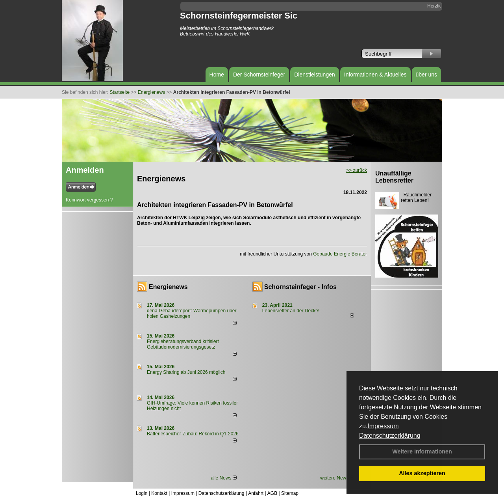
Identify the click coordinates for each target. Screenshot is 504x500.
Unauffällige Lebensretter (394, 177)
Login (141, 493)
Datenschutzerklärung (390, 435)
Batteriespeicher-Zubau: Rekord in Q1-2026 (193, 434)
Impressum (382, 426)
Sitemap (289, 493)
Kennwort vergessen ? (89, 200)
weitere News (337, 478)
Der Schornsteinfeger (259, 74)
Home (216, 74)
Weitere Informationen (422, 451)
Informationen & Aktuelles (375, 74)
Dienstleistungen (314, 74)
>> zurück (356, 170)
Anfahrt (255, 493)
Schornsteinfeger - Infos (300, 287)
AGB (272, 493)
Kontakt (159, 493)
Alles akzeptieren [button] (422, 473)
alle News (223, 478)
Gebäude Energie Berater (340, 254)
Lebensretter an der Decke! (290, 310)
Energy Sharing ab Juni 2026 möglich (186, 372)
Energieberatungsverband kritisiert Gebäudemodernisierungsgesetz (183, 344)
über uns (426, 74)
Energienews (168, 287)
